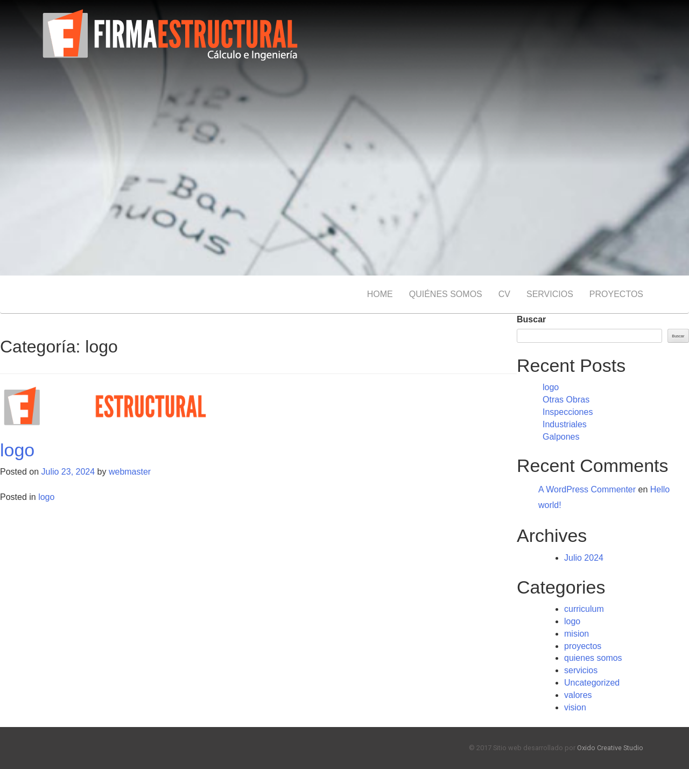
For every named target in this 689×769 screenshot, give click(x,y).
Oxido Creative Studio (610, 748)
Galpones (561, 436)
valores (578, 695)
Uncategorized (592, 682)
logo (17, 450)
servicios (580, 670)
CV (504, 294)
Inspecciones (568, 412)
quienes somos (593, 657)
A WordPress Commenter (587, 489)
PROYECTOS (616, 294)
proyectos (582, 646)
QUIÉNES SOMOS (445, 294)
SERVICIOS (549, 294)
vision (575, 707)
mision (576, 633)
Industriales (565, 424)
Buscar (531, 319)
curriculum (584, 608)
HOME (380, 294)
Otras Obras (566, 399)
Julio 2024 (583, 557)
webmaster (130, 471)
